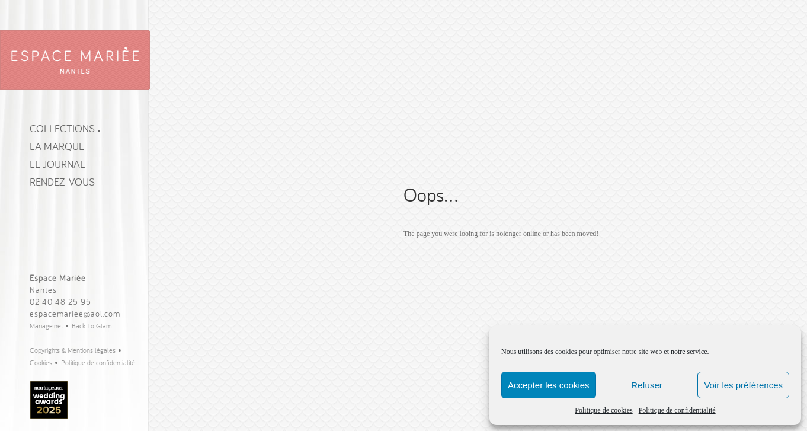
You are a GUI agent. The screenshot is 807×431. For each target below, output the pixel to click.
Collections (65, 128)
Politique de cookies (603, 410)
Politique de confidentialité (677, 410)
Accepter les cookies (549, 385)
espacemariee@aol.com (75, 313)
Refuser (646, 385)
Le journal (57, 164)
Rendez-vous (62, 182)
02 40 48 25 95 (60, 301)
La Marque (57, 146)
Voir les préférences (743, 385)
